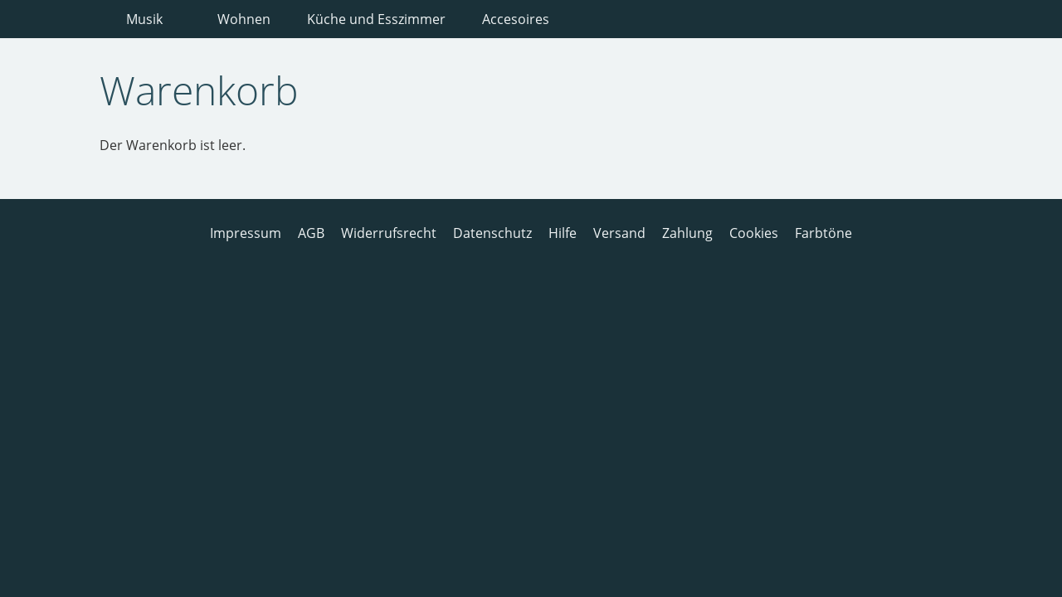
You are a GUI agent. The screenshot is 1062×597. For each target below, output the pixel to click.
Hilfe (562, 233)
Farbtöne (823, 233)
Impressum (245, 233)
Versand (619, 233)
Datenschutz (492, 233)
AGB (311, 233)
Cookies (753, 233)
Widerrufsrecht (388, 233)
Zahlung (687, 233)
